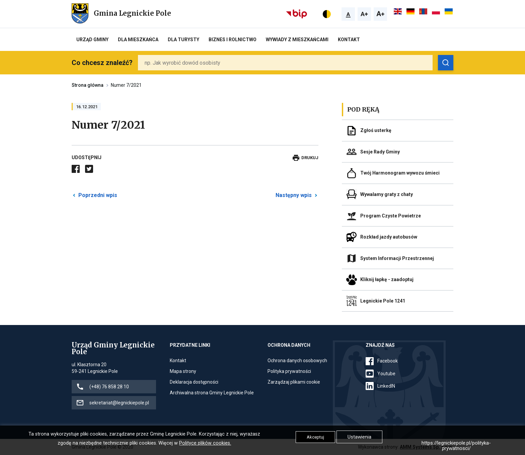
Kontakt (349, 39)
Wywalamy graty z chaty (386, 194)
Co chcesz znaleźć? (102, 62)
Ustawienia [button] (359, 437)
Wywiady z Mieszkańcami (297, 39)
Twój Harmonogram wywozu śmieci (400, 173)
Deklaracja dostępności (194, 382)
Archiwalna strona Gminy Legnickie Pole (212, 393)
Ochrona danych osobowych (297, 360)
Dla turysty (183, 39)
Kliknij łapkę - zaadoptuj (387, 279)
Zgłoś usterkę (375, 130)
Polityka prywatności (289, 371)
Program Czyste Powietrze (390, 215)
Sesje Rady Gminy (380, 151)
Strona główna (87, 85)
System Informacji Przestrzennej (397, 258)
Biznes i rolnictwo (232, 39)
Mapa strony (183, 371)
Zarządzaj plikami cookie (294, 382)
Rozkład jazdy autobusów (388, 237)
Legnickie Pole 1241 (382, 301)
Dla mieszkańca (138, 39)
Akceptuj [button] (315, 437)
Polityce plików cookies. (205, 443)
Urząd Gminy (92, 39)
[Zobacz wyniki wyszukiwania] (445, 62)
